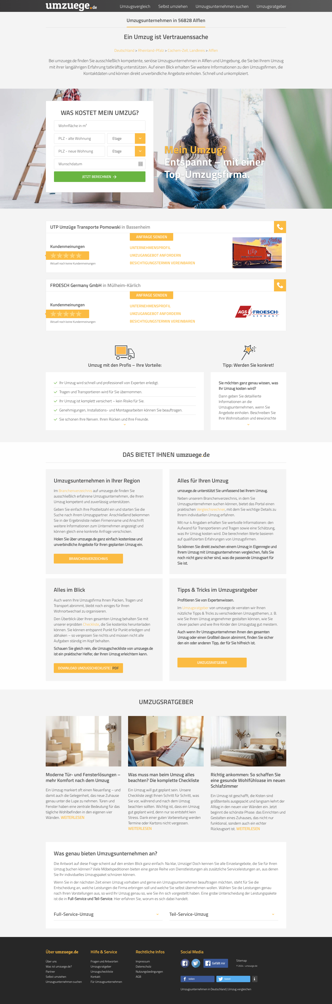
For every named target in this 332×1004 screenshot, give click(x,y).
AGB (138, 976)
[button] (197, 979)
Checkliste (91, 624)
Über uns (51, 961)
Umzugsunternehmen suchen (222, 6)
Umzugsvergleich (135, 6)
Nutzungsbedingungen (149, 971)
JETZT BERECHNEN (100, 176)
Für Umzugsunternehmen (106, 981)
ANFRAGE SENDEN (151, 237)
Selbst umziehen (173, 6)
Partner (50, 971)
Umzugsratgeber (271, 6)
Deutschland (124, 50)
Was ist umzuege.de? (59, 966)
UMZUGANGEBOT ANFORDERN (155, 255)
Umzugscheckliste (102, 971)
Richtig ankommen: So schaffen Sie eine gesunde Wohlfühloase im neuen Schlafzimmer (248, 780)
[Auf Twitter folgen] (195, 963)
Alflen (213, 50)
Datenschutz (143, 966)
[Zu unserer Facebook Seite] (185, 963)
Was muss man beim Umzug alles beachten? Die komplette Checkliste (163, 777)
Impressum (143, 961)
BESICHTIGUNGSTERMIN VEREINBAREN (162, 263)
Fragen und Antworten (104, 961)
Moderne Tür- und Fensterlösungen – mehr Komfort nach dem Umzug (83, 777)
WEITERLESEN (72, 817)
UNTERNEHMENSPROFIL (150, 247)
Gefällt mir (218, 963)
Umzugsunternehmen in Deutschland (203, 989)
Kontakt (95, 976)
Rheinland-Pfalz (151, 50)
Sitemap (241, 960)
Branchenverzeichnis (75, 491)
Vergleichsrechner (211, 509)
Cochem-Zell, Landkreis (186, 50)
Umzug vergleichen (239, 989)
